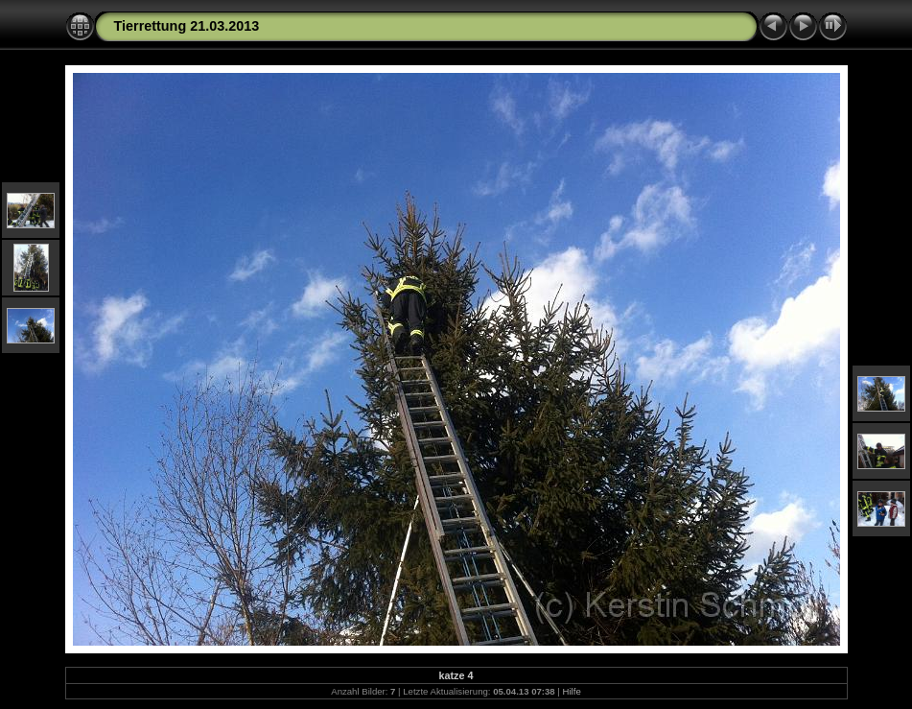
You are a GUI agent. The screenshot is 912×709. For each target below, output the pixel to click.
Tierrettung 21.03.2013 (187, 26)
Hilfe (572, 691)
